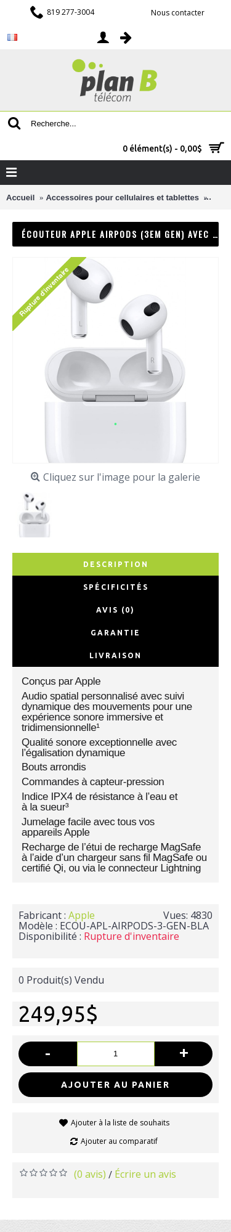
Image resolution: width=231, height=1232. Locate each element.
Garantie (115, 633)
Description (115, 564)
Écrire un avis (145, 1174)
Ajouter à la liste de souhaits (120, 1122)
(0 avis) (90, 1174)
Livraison (115, 655)
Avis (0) (115, 610)
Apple (81, 915)
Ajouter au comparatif (119, 1141)
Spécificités (115, 587)
